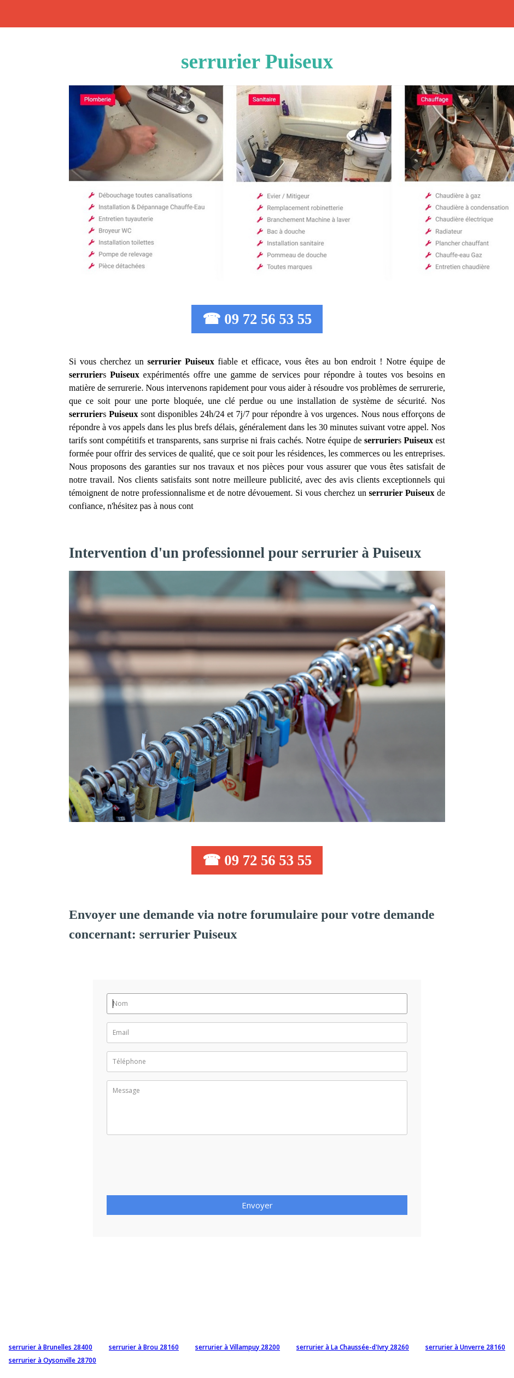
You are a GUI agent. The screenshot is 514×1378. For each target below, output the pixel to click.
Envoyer (257, 1205)
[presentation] (190, 1168)
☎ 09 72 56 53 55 (257, 319)
